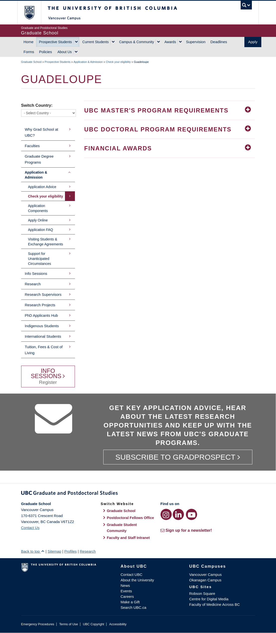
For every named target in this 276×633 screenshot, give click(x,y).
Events (126, 591)
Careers (127, 596)
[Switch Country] (48, 113)
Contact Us (30, 528)
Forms (29, 52)
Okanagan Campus (205, 580)
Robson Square (202, 593)
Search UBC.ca (133, 607)
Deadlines (219, 42)
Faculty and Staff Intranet (128, 538)
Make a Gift (130, 602)
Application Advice (42, 187)
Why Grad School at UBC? (41, 132)
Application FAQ (40, 230)
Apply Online (38, 220)
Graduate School (31, 61)
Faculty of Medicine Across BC (214, 604)
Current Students (95, 42)
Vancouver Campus (205, 574)
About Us (64, 52)
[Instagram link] (166, 514)
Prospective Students (55, 42)
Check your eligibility (118, 61)
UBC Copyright (93, 624)
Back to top (33, 551)
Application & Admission (88, 61)
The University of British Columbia (33, 12)
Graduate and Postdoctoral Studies (138, 494)
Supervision (195, 42)
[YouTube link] (191, 514)
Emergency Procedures (37, 624)
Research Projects (40, 305)
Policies (45, 52)
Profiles (70, 551)
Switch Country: (37, 105)
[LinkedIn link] (178, 514)
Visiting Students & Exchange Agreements (45, 241)
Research (33, 284)
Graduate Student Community (122, 528)
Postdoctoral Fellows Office (130, 518)
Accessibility (117, 624)
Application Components (38, 208)
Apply (253, 42)
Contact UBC (132, 574)
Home (29, 42)
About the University (137, 580)
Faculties (32, 146)
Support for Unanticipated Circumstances (39, 259)
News (125, 585)
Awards (170, 42)
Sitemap (54, 551)
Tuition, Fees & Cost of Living (44, 350)
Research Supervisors (43, 294)
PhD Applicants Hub (41, 315)
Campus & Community (136, 42)
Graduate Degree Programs (39, 159)
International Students (43, 336)
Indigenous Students (42, 326)
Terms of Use (68, 624)
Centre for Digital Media (208, 599)
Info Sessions (36, 273)
